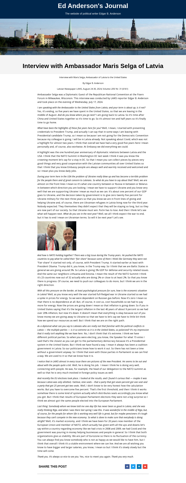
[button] (127, 466)
